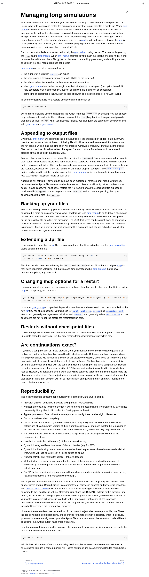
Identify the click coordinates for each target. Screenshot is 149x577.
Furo (52, 573)
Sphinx (32, 573)
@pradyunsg (44, 573)
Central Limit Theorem (37, 488)
